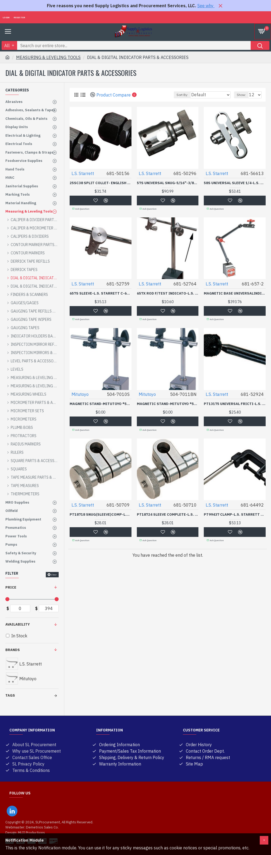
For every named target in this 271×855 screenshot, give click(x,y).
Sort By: (182, 95)
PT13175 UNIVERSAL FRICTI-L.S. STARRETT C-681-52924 (235, 404)
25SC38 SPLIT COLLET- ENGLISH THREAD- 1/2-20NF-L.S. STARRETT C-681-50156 (100, 183)
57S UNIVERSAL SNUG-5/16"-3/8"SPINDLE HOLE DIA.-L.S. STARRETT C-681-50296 (168, 183)
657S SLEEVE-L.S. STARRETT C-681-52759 (100, 293)
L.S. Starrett (82, 173)
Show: (241, 95)
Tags (10, 695)
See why (205, 5)
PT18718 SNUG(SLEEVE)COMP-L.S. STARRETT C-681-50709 (100, 514)
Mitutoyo (80, 394)
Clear (54, 574)
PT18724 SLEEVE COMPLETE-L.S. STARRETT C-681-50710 (168, 514)
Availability (17, 624)
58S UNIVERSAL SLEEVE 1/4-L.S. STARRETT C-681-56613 (235, 183)
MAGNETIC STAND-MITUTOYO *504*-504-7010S (100, 404)
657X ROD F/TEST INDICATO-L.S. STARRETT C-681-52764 (168, 293)
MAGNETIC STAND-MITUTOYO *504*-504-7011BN (168, 404)
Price (10, 587)
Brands (12, 650)
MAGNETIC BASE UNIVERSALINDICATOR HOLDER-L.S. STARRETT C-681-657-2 (235, 293)
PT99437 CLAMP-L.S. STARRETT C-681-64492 (235, 514)
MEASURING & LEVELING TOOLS (48, 57)
